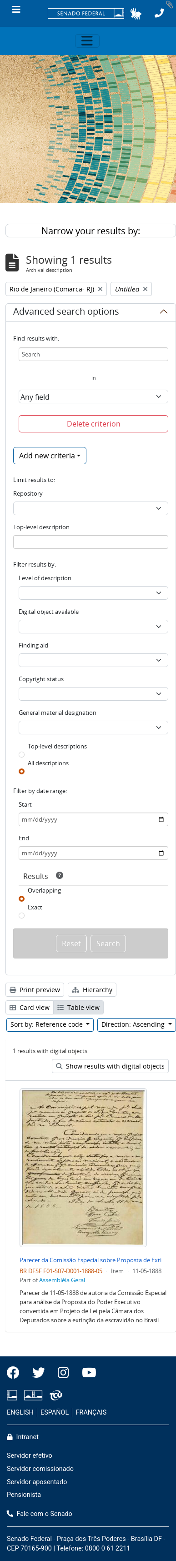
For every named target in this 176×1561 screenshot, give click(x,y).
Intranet (23, 1437)
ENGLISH (20, 1412)
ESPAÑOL (54, 1412)
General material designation (57, 712)
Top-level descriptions (57, 746)
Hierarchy (92, 989)
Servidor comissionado (40, 1469)
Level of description (45, 578)
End (24, 838)
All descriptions (48, 763)
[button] (135, 14)
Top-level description (41, 527)
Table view (78, 1007)
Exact (35, 907)
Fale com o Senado (39, 1514)
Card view (30, 1007)
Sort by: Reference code (47, 1024)
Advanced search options (66, 312)
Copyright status (41, 679)
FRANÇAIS (91, 1412)
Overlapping (44, 890)
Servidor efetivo (29, 1456)
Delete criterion (94, 424)
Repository (28, 493)
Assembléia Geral (62, 1280)
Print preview (35, 989)
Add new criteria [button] (47, 456)
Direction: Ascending (133, 1024)
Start (25, 804)
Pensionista (24, 1495)
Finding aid (33, 645)
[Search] (93, 354)
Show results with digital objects (110, 1066)
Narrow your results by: (90, 231)
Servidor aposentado (37, 1482)
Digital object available (49, 611)
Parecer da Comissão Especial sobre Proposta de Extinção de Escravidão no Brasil (94, 1260)
